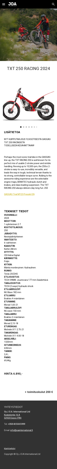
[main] (28, 69)
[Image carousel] (28, 105)
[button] (3, 4)
